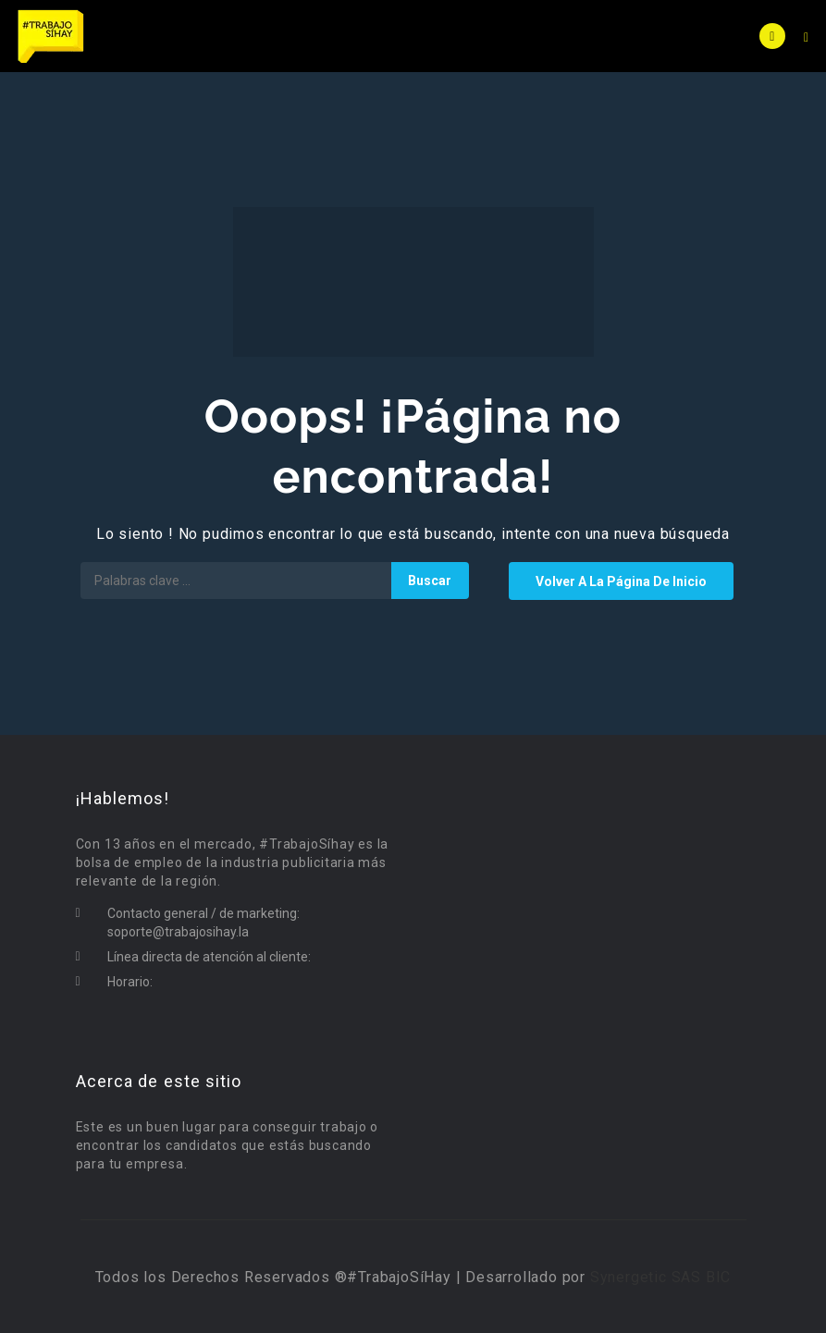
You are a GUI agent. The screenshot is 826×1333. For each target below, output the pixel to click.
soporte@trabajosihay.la (178, 931)
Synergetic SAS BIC (660, 1277)
